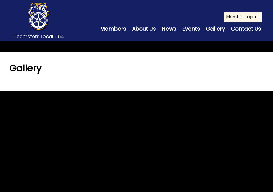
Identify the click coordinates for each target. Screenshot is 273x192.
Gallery (215, 29)
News (169, 29)
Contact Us (246, 29)
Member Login (243, 17)
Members (113, 29)
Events (191, 29)
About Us (144, 29)
